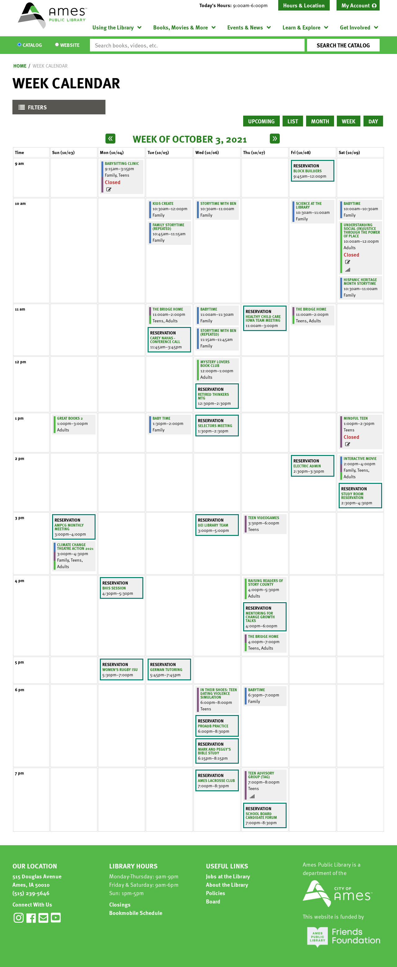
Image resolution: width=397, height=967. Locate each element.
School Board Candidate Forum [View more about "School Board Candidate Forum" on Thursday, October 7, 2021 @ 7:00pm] (261, 815)
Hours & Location (304, 5)
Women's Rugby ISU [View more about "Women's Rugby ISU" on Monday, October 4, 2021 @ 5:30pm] (120, 669)
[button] (236, 5)
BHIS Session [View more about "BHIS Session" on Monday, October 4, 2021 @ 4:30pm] (114, 588)
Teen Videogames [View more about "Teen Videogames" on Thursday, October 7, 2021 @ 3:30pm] (263, 517)
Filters (31, 108)
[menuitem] (358, 5)
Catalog (32, 45)
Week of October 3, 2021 (190, 139)
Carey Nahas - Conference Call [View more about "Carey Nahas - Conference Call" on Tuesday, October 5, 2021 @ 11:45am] (165, 339)
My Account (355, 5)
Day (373, 121)
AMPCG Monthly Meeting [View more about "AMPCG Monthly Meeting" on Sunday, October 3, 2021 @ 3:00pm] (69, 527)
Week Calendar (50, 65)
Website (69, 45)
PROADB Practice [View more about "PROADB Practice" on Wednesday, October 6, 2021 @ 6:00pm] (213, 726)
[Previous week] (110, 139)
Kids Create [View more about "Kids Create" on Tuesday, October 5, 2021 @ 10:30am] (163, 203)
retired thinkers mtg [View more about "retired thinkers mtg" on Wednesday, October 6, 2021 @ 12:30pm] (213, 396)
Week (348, 121)
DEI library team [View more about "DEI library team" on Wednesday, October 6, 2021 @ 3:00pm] (213, 525)
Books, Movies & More (180, 27)
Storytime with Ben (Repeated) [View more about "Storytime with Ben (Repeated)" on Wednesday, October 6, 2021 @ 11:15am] (218, 332)
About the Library (227, 884)
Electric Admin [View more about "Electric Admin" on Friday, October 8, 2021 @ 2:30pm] (307, 466)
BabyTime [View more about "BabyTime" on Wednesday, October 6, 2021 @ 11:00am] (208, 309)
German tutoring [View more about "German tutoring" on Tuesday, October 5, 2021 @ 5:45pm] (166, 669)
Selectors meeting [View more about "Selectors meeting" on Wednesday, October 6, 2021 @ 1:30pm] (215, 425)
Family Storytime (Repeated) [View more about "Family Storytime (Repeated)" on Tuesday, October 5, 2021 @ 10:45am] (168, 226)
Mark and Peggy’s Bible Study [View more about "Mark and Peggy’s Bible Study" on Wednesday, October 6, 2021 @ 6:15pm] (214, 751)
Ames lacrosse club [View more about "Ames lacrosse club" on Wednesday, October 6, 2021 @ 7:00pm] (216, 780)
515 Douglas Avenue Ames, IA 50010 (36, 880)
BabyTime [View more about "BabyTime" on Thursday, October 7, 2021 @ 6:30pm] (256, 689)
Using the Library (113, 27)
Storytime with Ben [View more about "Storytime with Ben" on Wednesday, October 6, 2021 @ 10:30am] (218, 203)
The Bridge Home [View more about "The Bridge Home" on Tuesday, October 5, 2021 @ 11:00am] (168, 309)
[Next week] (275, 139)
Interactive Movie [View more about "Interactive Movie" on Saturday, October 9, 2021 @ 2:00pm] (360, 458)
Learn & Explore (301, 27)
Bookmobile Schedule (135, 912)
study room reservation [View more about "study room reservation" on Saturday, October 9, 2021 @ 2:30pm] (352, 495)
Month (320, 121)
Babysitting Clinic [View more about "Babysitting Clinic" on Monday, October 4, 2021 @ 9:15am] (122, 163)
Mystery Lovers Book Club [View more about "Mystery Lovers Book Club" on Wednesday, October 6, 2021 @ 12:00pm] (215, 363)
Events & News (245, 27)
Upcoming (261, 121)
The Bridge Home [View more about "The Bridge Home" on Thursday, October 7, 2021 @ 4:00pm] (263, 636)
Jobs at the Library (228, 876)
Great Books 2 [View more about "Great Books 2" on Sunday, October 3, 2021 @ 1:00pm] (70, 418)
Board (213, 901)
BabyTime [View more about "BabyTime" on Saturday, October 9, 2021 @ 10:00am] (352, 203)
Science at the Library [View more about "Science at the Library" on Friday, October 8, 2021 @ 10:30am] (309, 205)
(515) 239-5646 (31, 893)
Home (19, 65)
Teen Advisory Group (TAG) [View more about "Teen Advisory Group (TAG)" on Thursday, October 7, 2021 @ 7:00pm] (261, 775)
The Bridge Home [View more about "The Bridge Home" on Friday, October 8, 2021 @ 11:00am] (311, 309)
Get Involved (355, 27)
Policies (215, 893)
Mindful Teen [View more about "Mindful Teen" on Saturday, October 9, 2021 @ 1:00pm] (356, 418)
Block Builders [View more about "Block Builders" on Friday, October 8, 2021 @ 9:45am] (307, 171)
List (293, 121)
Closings (120, 904)
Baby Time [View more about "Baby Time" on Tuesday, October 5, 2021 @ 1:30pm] (161, 418)
